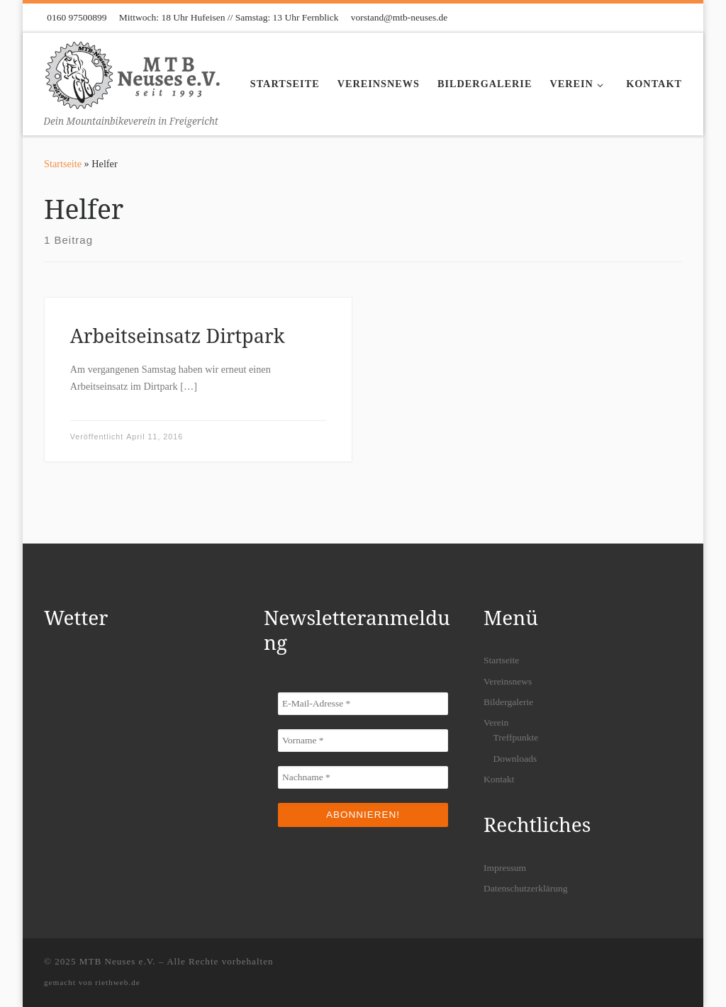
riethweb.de (117, 982)
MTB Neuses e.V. (117, 961)
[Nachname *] (363, 777)
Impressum (505, 867)
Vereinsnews (508, 681)
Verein (496, 722)
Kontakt (499, 779)
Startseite (63, 163)
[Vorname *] (363, 740)
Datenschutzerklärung (525, 888)
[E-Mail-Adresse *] (363, 703)
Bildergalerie (508, 702)
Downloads (515, 758)
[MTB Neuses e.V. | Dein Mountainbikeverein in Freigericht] (132, 72)
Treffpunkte (515, 737)
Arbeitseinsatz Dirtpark (177, 335)
